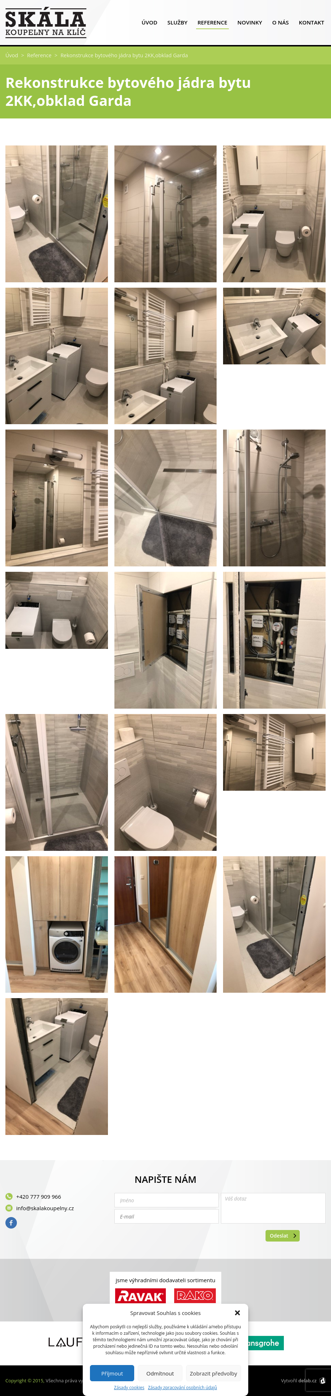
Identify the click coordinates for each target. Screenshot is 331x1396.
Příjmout (112, 1373)
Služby (177, 24)
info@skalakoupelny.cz (45, 1208)
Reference (212, 24)
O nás (280, 24)
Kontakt (312, 24)
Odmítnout (160, 1373)
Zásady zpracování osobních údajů (182, 1388)
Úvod (149, 24)
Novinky (250, 24)
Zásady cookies (129, 1388)
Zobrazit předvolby (213, 1373)
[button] (237, 1312)
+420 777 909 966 (38, 1196)
